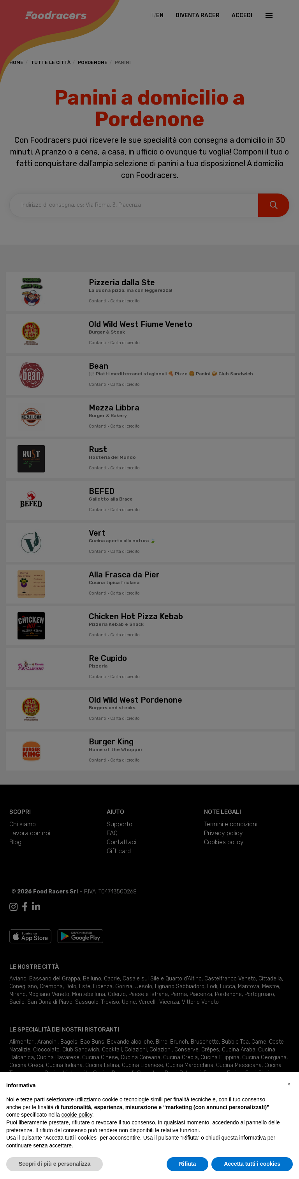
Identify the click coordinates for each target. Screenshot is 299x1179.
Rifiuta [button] (187, 1164)
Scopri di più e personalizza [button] (54, 1164)
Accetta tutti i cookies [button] (252, 1164)
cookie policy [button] (77, 1115)
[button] (289, 1084)
